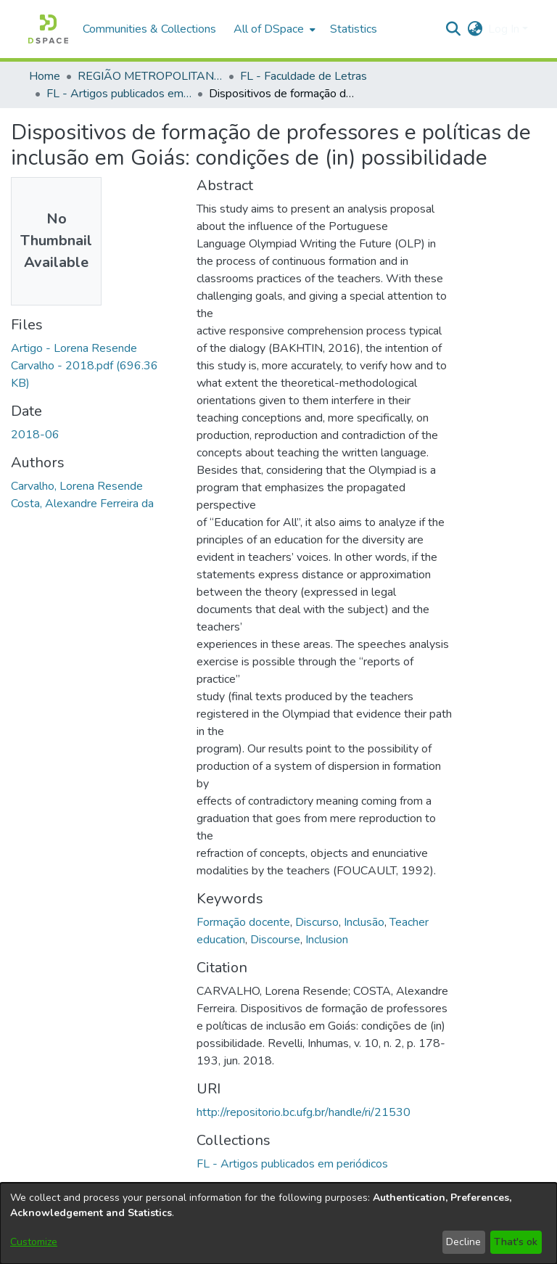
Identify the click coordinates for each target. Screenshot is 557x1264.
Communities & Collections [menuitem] (149, 29)
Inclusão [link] (364, 922)
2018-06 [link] (35, 435)
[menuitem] (273, 29)
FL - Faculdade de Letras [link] (303, 76)
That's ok (515, 1242)
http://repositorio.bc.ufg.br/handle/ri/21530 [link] (303, 1112)
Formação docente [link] (243, 922)
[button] (48, 29)
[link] (84, 365)
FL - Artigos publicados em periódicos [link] (118, 94)
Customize (33, 1242)
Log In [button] (505, 29)
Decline (463, 1242)
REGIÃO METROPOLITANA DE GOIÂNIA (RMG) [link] (150, 76)
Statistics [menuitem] (353, 29)
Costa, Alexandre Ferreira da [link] (82, 504)
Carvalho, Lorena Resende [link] (77, 486)
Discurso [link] (317, 922)
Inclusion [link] (326, 940)
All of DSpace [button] (269, 29)
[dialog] (278, 1223)
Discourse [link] (275, 940)
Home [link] (44, 76)
